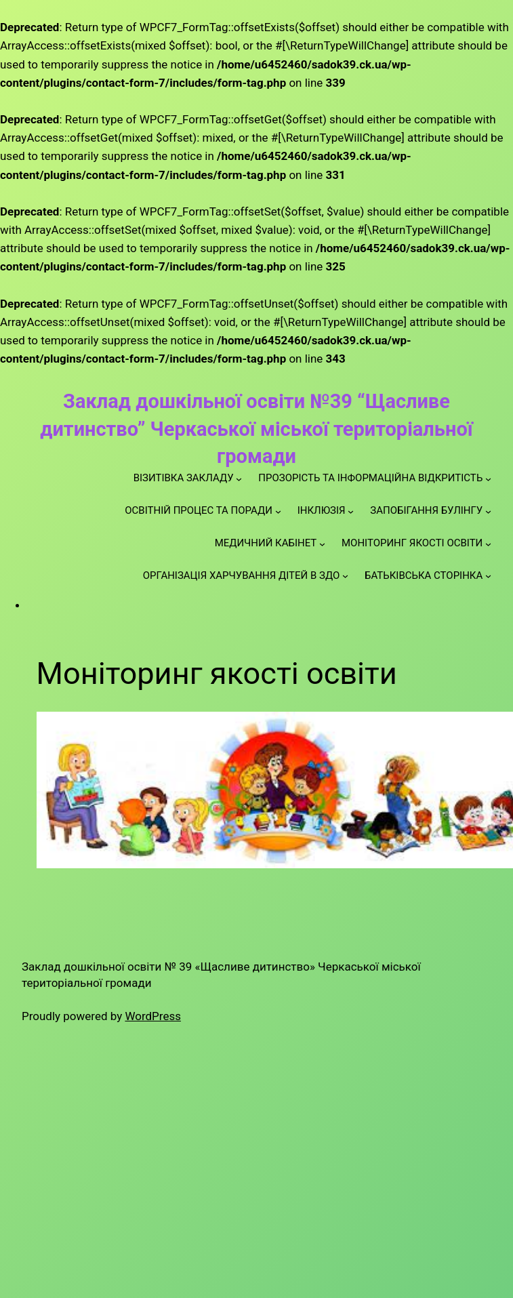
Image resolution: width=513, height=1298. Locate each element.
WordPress (153, 1016)
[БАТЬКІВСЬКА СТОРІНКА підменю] (488, 576)
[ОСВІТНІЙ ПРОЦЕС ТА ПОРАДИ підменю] (278, 511)
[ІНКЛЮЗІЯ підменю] (351, 511)
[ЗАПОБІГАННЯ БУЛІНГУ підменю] (488, 511)
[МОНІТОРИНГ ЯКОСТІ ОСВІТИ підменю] (488, 543)
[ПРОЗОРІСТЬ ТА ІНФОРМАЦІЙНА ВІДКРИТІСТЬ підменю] (488, 478)
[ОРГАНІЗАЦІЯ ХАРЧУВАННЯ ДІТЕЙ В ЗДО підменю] (345, 576)
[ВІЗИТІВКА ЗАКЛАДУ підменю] (239, 478)
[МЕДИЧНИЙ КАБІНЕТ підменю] (322, 543)
